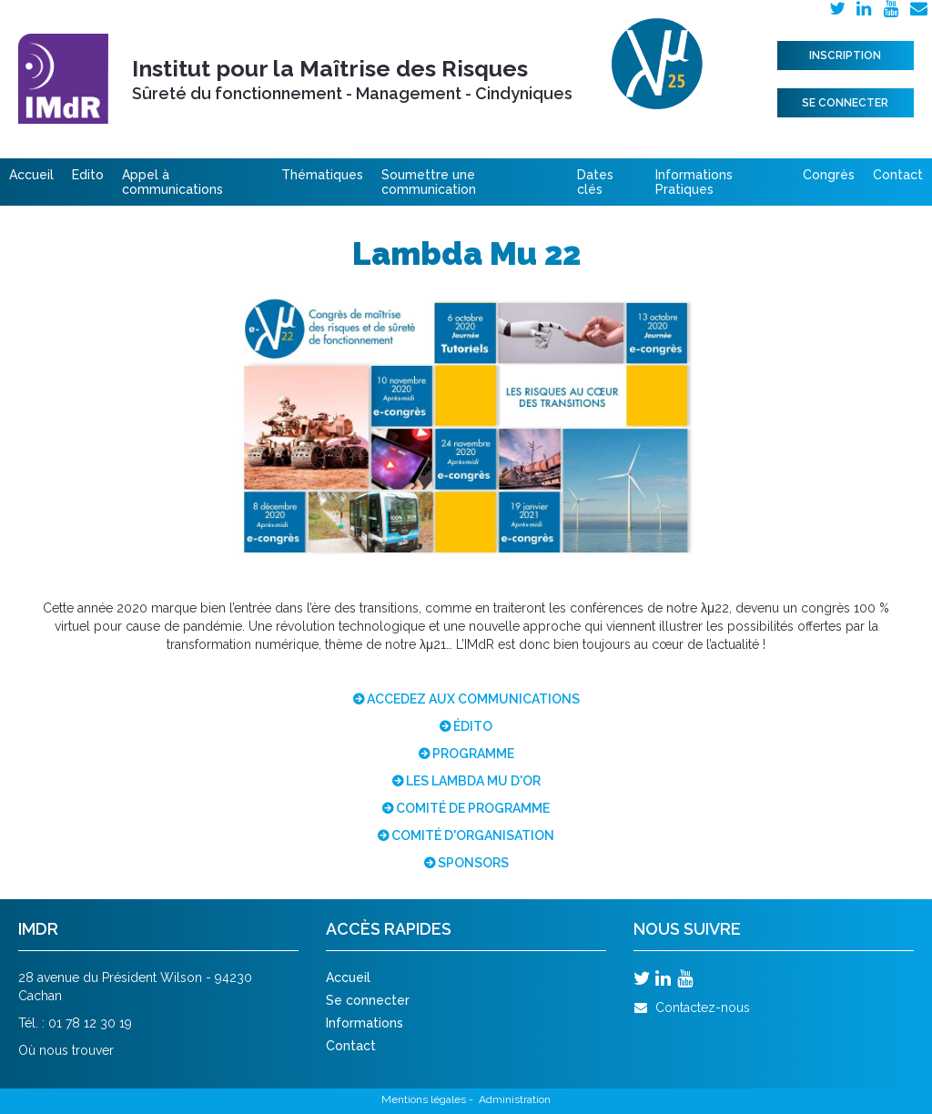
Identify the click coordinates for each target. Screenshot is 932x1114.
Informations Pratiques (694, 182)
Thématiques (322, 174)
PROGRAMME (473, 753)
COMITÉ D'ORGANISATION (472, 835)
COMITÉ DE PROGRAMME (473, 808)
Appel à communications (172, 182)
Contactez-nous (691, 1007)
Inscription (845, 55)
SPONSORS (473, 863)
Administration (515, 1099)
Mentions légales (423, 1099)
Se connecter (845, 102)
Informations (364, 1023)
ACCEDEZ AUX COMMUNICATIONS (473, 699)
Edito (88, 174)
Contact (898, 174)
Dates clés (595, 182)
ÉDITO (472, 726)
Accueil (31, 174)
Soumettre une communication (428, 182)
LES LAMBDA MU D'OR (473, 781)
